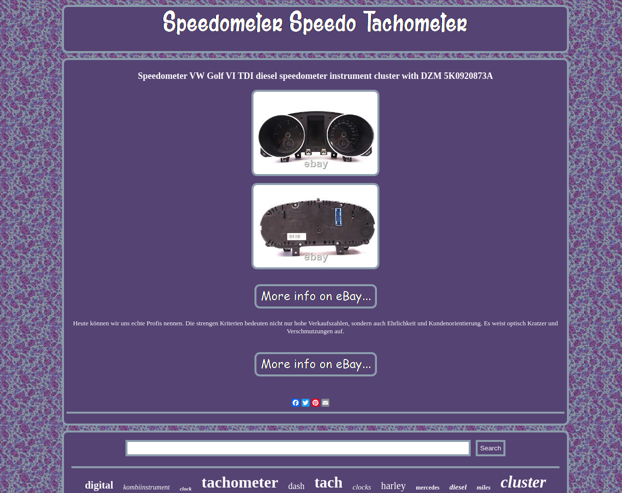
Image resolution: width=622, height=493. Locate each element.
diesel (458, 487)
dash (296, 486)
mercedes (427, 487)
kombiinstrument (146, 487)
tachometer (239, 482)
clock (185, 489)
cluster (523, 482)
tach (328, 482)
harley (393, 485)
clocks (362, 487)
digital (99, 485)
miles (484, 487)
